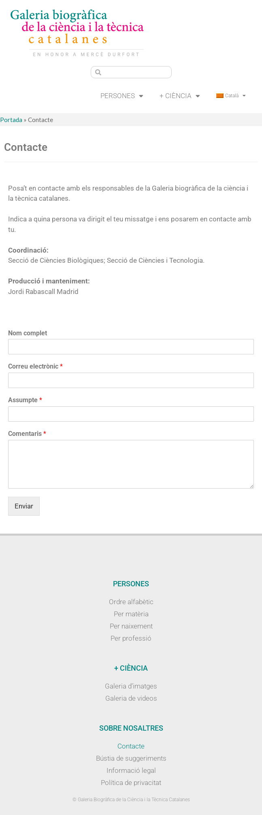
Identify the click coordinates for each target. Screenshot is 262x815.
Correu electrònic (35, 366)
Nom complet (27, 333)
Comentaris (27, 434)
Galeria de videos (131, 698)
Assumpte (25, 400)
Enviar (24, 506)
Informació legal (131, 770)
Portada (11, 119)
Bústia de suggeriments (131, 758)
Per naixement (131, 626)
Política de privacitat (131, 783)
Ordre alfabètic (131, 602)
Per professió (131, 638)
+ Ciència (180, 95)
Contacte (131, 746)
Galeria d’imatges (131, 686)
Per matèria (131, 614)
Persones (121, 95)
